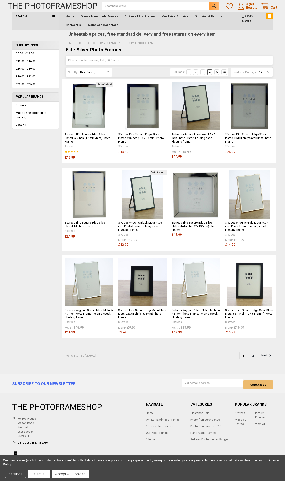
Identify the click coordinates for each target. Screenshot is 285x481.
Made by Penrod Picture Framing (31, 119)
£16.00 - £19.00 (25, 73)
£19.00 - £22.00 (25, 81)
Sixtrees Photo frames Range (209, 442)
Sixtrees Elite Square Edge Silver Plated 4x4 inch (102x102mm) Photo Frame (194, 230)
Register (248, 10)
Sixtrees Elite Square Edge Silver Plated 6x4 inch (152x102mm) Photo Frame (141, 142)
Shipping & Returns (208, 20)
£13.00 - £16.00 (25, 65)
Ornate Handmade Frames (99, 20)
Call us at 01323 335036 (33, 445)
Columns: (179, 76)
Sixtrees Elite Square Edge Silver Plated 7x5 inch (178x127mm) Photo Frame (87, 142)
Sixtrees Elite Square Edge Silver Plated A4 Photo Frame (85, 228)
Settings (15, 473)
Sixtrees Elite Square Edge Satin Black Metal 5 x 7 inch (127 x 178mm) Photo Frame (249, 318)
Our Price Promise (175, 20)
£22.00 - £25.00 (25, 88)
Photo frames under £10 (205, 429)
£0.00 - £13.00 (25, 57)
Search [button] (21, 20)
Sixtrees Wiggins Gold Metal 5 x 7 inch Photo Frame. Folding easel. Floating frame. (246, 230)
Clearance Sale (199, 416)
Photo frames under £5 (205, 422)
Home (70, 20)
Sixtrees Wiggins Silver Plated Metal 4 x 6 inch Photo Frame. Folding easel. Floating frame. (196, 318)
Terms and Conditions (103, 29)
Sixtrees (21, 109)
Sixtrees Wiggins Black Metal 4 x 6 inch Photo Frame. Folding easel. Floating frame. (140, 230)
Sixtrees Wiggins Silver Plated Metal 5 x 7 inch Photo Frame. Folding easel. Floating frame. (89, 318)
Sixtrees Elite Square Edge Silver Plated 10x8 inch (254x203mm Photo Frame (248, 142)
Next (266, 360)
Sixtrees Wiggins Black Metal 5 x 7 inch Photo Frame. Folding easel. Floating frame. (193, 142)
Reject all (38, 473)
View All (21, 129)
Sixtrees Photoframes (140, 20)
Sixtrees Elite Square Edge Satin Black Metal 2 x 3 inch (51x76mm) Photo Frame (142, 318)
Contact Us (73, 29)
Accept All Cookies (70, 473)
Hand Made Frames (203, 435)
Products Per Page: (245, 76)
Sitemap (151, 442)
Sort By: (73, 76)
